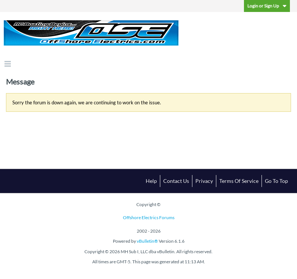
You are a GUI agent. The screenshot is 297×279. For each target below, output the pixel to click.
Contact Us (176, 181)
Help (151, 181)
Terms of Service (239, 181)
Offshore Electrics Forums (148, 217)
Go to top (276, 181)
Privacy (204, 181)
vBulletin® (147, 241)
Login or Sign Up (267, 6)
